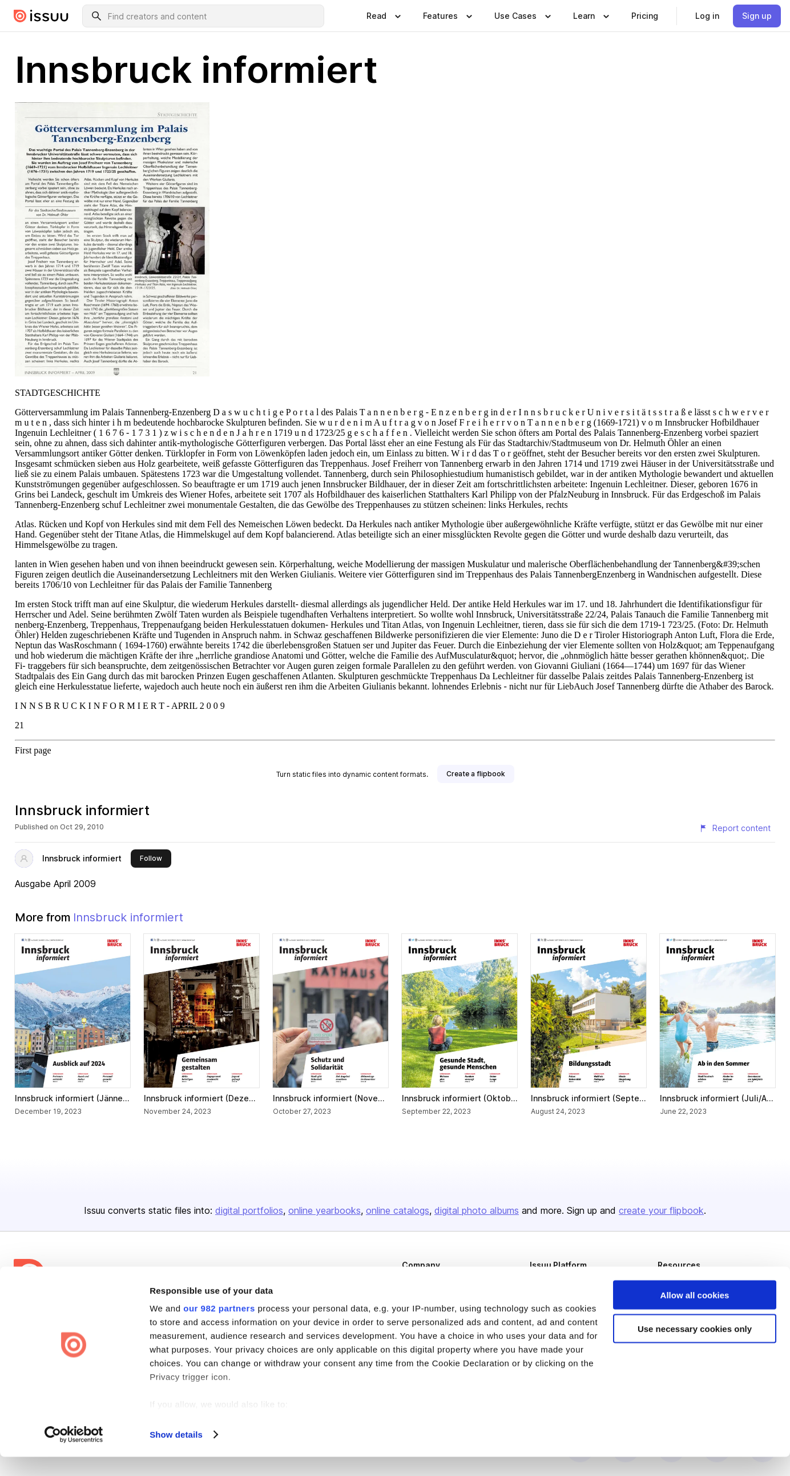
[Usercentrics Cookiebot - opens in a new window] (74, 1453)
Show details (176, 1453)
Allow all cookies (694, 1314)
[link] (644, 16)
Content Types (554, 1284)
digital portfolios (249, 1210)
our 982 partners (219, 1327)
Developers (678, 1284)
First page (33, 750)
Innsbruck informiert (82, 858)
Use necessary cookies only (695, 1348)
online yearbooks (324, 1210)
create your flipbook (661, 1210)
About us (417, 1284)
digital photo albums (476, 1210)
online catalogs (397, 1210)
